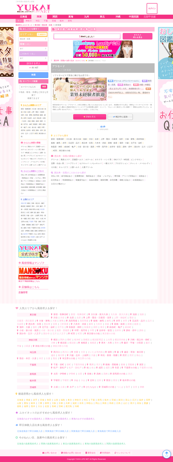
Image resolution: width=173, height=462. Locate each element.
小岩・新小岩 (47, 330)
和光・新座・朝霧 (109, 355)
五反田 (20, 324)
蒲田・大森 (124, 143)
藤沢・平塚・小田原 (133, 343)
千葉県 (31, 221)
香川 (132, 403)
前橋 (31, 231)
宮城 (42, 400)
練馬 (109, 320)
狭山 (138, 355)
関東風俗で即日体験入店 (57, 431)
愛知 (26, 403)
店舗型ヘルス (40, 146)
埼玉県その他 (68, 358)
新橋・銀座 (35, 121)
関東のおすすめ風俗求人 (57, 419)
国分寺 (46, 333)
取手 (128, 387)
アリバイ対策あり (29, 181)
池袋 (85, 139)
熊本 (33, 406)
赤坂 (107, 324)
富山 (127, 400)
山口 (125, 403)
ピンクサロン (34, 152)
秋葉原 (87, 327)
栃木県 (25, 234)
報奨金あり (25, 178)
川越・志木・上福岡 (32, 215)
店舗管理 (23, 292)
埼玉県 (42, 209)
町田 (36, 133)
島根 (111, 403)
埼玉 (86, 400)
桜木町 (77, 339)
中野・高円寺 (101, 147)
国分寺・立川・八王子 (143, 147)
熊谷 (55, 358)
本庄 (41, 358)
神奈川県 (24, 203)
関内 (62, 339)
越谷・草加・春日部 (133, 352)
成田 (24, 228)
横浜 (28, 203)
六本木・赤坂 (26, 121)
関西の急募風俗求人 (116, 443)
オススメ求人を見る (137, 36)
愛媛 (146, 403)
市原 (28, 228)
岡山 (97, 403)
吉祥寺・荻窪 (30, 130)
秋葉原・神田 (37, 124)
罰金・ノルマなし (36, 178)
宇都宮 (30, 234)
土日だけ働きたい (58, 184)
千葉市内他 (79, 364)
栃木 (107, 400)
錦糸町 (128, 327)
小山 (35, 234)
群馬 (100, 400)
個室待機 (32, 187)
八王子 (62, 333)
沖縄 (77, 406)
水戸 (40, 237)
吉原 (28, 112)
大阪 (54, 403)
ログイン (152, 8)
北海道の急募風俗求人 (27, 443)
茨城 (113, 400)
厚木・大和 (35, 206)
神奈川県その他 (34, 209)
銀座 (136, 324)
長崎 (54, 406)
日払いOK (24, 175)
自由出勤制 (24, 187)
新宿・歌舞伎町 (26, 109)
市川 (43, 221)
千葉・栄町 (37, 221)
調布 (141, 330)
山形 (56, 400)
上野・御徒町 (120, 317)
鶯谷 (131, 317)
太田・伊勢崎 (25, 231)
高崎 (35, 231)
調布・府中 (39, 130)
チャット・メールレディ (31, 162)
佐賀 (47, 406)
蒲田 (35, 327)
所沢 (29, 218)
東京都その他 (64, 151)
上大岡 (109, 339)
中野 (92, 330)
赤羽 (24, 118)
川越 (93, 355)
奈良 (81, 403)
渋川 (130, 373)
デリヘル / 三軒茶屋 (61, 70)
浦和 (31, 212)
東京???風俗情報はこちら (33, 274)
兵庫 (68, 403)
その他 (42, 162)
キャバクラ (24, 165)
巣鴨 (61, 320)
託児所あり (55, 180)
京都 (61, 403)
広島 (118, 403)
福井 (141, 400)
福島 (63, 400)
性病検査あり (30, 184)
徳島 (19, 406)
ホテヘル (24, 149)
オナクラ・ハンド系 (34, 149)
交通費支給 (41, 175)
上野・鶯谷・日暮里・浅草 (112, 139)
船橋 (123, 364)
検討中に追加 (120, 117)
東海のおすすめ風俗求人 (83, 419)
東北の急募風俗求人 (72, 443)
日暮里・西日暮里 (25, 320)
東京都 (33, 314)
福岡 (26, 406)
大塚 (54, 320)
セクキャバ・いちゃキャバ (90, 163)
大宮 (27, 212)
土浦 (36, 237)
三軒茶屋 (64, 324)
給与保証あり (32, 175)
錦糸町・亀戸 (69, 147)
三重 (40, 403)
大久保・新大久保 (37, 109)
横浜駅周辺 (97, 339)
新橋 (129, 324)
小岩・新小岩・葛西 (34, 127)
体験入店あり (125, 180)
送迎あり (39, 181)
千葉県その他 (35, 228)
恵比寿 (77, 60)
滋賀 (74, 403)
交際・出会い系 (57, 163)
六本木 (99, 324)
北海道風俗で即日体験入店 (30, 431)
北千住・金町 (27, 124)
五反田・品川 (31, 118)
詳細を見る (90, 117)
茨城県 (32, 237)
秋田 (49, 400)
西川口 (23, 212)
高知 (139, 403)
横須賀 (23, 206)
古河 (135, 387)
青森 (28, 400)
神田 (95, 327)
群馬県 (43, 228)
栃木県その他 (25, 237)
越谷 (53, 355)
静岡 (47, 403)
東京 (102, 327)
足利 (39, 234)
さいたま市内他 (95, 352)
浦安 (33, 225)
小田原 (27, 346)
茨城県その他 (32, 240)
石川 (134, 400)
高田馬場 (36, 115)
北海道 (20, 400)
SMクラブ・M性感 (121, 160)
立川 (54, 333)
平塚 (19, 346)
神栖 (142, 387)
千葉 (93, 400)
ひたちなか (91, 387)
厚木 (117, 342)
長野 (148, 400)
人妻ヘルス (32, 165)
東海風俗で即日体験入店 (109, 431)
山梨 (19, 403)
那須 (43, 234)
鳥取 (104, 403)
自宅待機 (39, 187)
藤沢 (148, 342)
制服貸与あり (40, 184)
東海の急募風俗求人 (94, 443)
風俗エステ (31, 146)
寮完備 (117, 176)
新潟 (120, 400)
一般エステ (32, 159)
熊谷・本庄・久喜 (37, 218)
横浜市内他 (120, 339)
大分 (40, 406)
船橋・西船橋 (26, 225)
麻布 (91, 324)
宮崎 (61, 406)
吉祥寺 (118, 330)
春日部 (61, 355)
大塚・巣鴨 (28, 115)
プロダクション (121, 163)
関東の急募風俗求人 (50, 443)
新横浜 (86, 339)
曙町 (69, 339)
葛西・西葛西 (63, 330)
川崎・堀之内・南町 (37, 203)
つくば (120, 387)
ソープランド (30, 155)
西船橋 (131, 364)
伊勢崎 (72, 373)
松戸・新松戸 (40, 225)
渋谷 (24, 112)
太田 (80, 373)
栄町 (69, 364)
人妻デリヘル (41, 165)
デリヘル (24, 146)
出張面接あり (32, 190)
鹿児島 (69, 406)
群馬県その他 (119, 374)
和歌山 (89, 403)
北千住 (60, 327)
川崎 (53, 342)
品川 (149, 320)
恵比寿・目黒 (41, 118)
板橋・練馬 (55, 143)
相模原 (28, 206)
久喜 (48, 358)
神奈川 (78, 400)
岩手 (35, 400)
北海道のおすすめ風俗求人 (30, 419)
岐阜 (33, 403)
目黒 (82, 60)
